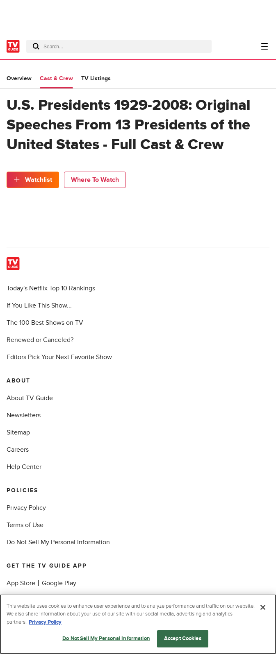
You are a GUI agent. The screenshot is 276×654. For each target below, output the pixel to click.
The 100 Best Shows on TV (45, 323)
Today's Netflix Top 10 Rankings (51, 288)
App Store (21, 583)
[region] (138, 624)
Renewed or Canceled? (40, 340)
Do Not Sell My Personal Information (58, 542)
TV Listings (96, 78)
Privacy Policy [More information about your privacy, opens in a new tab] (45, 622)
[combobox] (119, 46)
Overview (19, 78)
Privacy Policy (26, 508)
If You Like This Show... (39, 305)
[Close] (263, 607)
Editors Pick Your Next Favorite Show (59, 357)
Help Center (24, 467)
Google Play (59, 583)
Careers (18, 450)
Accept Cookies (182, 638)
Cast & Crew (56, 78)
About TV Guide (30, 398)
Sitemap (18, 432)
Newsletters (24, 415)
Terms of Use (25, 525)
